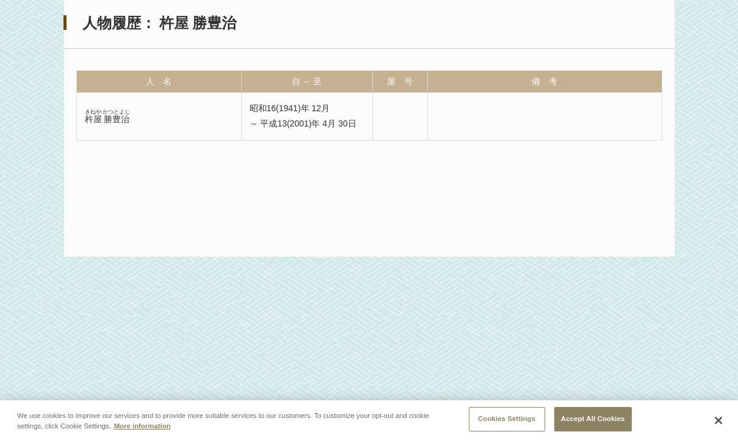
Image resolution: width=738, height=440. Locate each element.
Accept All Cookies (593, 420)
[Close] (718, 421)
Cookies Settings (506, 420)
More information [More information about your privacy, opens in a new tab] (142, 427)
